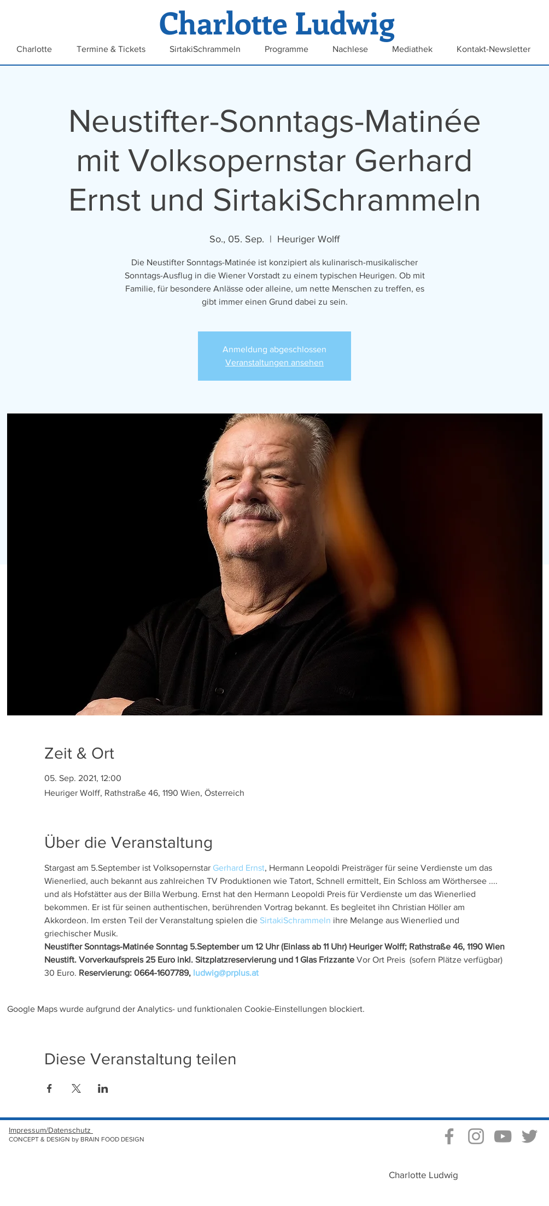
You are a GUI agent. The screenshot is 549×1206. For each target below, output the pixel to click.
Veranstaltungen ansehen (274, 362)
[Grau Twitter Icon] (529, 1136)
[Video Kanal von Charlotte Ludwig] (502, 1136)
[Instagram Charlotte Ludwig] (476, 1136)
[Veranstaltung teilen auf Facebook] (49, 1088)
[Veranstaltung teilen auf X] (76, 1088)
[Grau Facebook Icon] (449, 1136)
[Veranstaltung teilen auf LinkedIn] (103, 1088)
